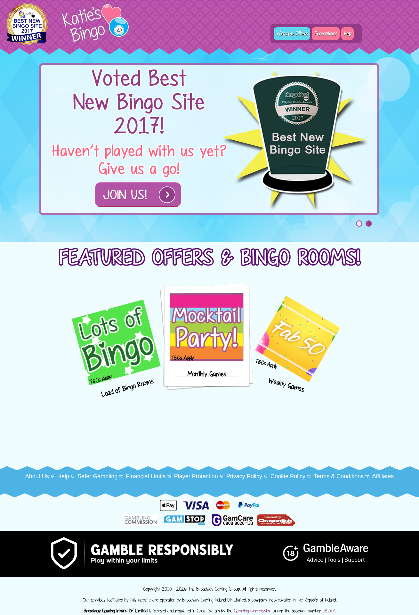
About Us (37, 476)
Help (347, 33)
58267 (329, 610)
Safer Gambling (97, 476)
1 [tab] (359, 223)
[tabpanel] (209, 138)
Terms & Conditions (339, 476)
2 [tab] (369, 223)
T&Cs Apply (100, 379)
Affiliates (383, 476)
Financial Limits (145, 476)
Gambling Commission (252, 610)
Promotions (325, 33)
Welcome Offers (292, 33)
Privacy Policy (244, 476)
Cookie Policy (287, 476)
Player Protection (196, 476)
